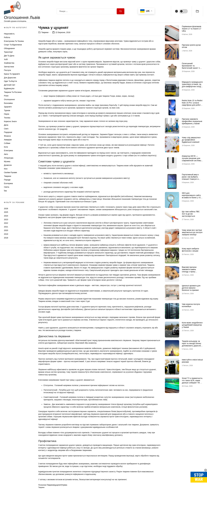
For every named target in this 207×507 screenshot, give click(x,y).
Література (8, 158)
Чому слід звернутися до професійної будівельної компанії (191, 139)
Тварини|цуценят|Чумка (57, 485)
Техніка (7, 118)
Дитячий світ (9, 85)
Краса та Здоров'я (12, 74)
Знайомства (9, 63)
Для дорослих (10, 78)
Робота (7, 37)
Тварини (7, 176)
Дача (6, 125)
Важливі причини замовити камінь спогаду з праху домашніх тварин (189, 270)
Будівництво (9, 88)
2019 (6, 234)
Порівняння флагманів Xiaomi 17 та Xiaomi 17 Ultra (191, 28)
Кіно (6, 169)
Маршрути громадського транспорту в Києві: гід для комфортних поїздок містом (192, 85)
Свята (6, 187)
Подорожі (8, 132)
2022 (6, 223)
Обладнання (9, 48)
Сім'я (6, 129)
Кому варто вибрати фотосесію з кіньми (190, 250)
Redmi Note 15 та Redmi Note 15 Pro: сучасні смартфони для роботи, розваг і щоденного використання (192, 104)
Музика (7, 161)
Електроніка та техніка (14, 41)
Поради (7, 180)
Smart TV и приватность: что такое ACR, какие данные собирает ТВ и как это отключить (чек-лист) (192, 382)
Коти (6, 147)
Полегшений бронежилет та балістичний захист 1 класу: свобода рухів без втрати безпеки (192, 67)
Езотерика (8, 183)
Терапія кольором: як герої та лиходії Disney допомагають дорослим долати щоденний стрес (192, 344)
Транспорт (8, 52)
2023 (6, 219)
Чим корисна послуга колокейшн (191, 305)
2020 (6, 230)
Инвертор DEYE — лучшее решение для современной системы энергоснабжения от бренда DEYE (191, 160)
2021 (6, 227)
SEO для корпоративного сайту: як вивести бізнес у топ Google (192, 196)
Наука (6, 114)
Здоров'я (8, 107)
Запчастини (9, 67)
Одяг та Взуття (10, 81)
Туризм (7, 110)
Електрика (8, 150)
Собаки (7, 143)
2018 (6, 238)
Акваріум (8, 140)
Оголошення (9, 99)
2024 (6, 216)
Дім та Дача (9, 56)
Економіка (8, 103)
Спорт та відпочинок (13, 45)
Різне (6, 96)
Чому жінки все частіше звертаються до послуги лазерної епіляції (192, 232)
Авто (6, 154)
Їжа (5, 191)
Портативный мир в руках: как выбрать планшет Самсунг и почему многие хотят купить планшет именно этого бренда (192, 180)
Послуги (7, 70)
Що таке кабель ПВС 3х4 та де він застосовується (191, 214)
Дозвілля (8, 165)
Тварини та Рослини (13, 92)
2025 (6, 212)
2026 (6, 208)
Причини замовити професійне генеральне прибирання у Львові (192, 121)
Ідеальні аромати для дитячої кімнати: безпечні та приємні (191, 288)
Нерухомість (9, 34)
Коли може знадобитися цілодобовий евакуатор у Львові (192, 325)
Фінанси (7, 136)
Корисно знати (10, 121)
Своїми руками (10, 172)
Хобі (6, 59)
